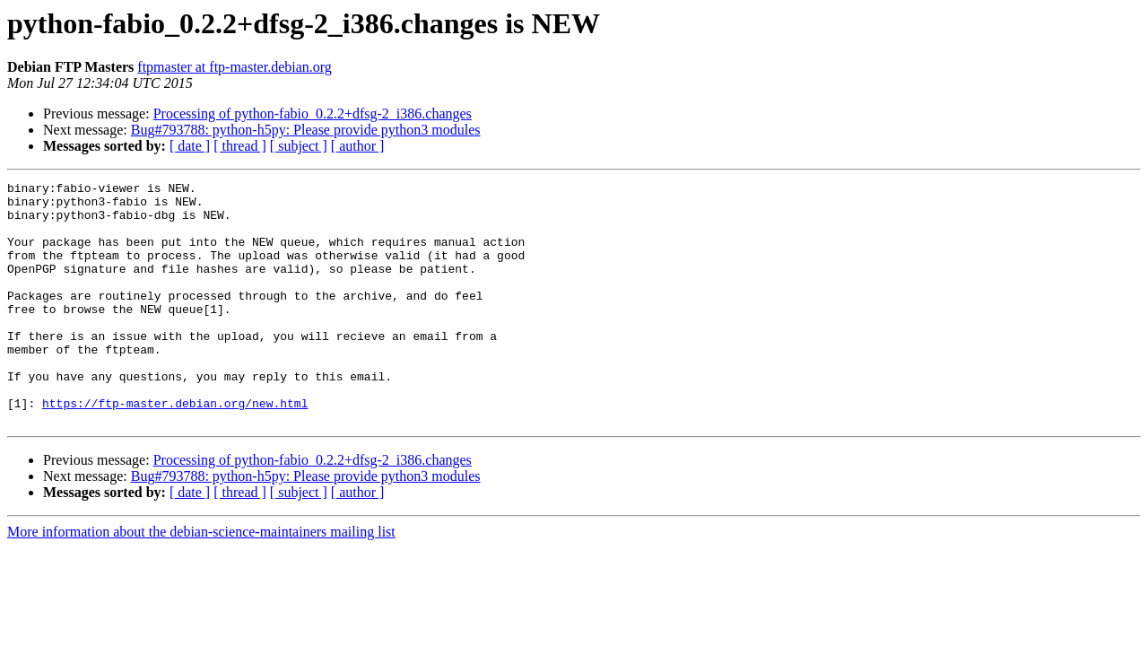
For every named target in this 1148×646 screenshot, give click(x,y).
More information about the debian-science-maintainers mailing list (201, 580)
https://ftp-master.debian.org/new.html (175, 449)
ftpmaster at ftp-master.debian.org (234, 66)
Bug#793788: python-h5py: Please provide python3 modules (306, 129)
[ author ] (358, 145)
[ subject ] (298, 145)
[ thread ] (239, 145)
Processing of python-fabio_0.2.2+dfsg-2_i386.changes (312, 113)
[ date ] (190, 145)
